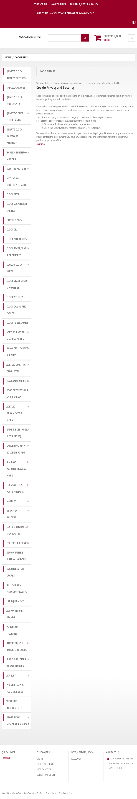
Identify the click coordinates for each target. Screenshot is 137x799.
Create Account (45, 764)
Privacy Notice (44, 769)
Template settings (65, 793)
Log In (40, 758)
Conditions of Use (46, 774)
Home (8, 57)
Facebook (6, 757)
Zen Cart (40, 793)
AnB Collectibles (21, 793)
